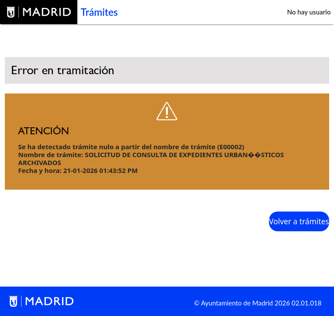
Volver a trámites (299, 221)
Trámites (99, 12)
